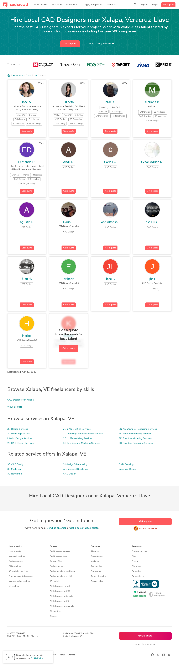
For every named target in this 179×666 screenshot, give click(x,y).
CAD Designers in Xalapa (20, 400)
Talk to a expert (100, 43)
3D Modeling (14, 469)
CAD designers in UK (59, 601)
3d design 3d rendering (75, 464)
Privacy (53, 655)
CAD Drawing (126, 464)
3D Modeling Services (18, 434)
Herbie (26, 336)
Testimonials (96, 566)
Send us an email (56, 528)
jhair (152, 279)
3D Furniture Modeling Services (135, 438)
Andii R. (68, 162)
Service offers (56, 561)
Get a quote (168, 5)
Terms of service (98, 576)
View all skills (14, 407)
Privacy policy (97, 581)
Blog (134, 556)
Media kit (95, 561)
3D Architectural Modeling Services (81, 443)
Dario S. (68, 222)
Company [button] (95, 546)
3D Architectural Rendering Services (138, 429)
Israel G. (110, 102)
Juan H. (27, 279)
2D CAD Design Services (20, 443)
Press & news (97, 556)
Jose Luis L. (152, 222)
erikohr (69, 279)
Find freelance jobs (58, 556)
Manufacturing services (19, 581)
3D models (54, 581)
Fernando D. (26, 162)
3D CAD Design (15, 464)
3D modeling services (18, 571)
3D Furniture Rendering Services (136, 443)
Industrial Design (127, 469)
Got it (10, 657)
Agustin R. (27, 222)
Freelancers (19, 76)
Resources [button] (137, 546)
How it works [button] (15, 546)
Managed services (17, 556)
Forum (135, 561)
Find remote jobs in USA (61, 576)
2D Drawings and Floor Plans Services (83, 434)
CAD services (15, 566)
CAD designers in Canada (61, 596)
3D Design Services (17, 429)
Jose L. (110, 279)
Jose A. (27, 102)
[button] (56, 4)
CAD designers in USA (60, 591)
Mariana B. (152, 102)
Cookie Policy (37, 658)
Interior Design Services (19, 438)
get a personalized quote (84, 528)
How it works (15, 551)
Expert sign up (138, 576)
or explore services (145, 644)
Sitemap (53, 616)
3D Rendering (14, 474)
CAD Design (69, 474)
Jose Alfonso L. (110, 222)
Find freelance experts (60, 551)
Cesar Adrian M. (152, 162)
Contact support (139, 551)
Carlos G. (110, 162)
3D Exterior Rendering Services (135, 434)
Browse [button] (53, 546)
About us (95, 551)
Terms (62, 655)
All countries (55, 611)
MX (29, 76)
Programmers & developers (21, 576)
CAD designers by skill (60, 586)
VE (35, 76)
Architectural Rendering (75, 469)
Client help (136, 566)
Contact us (96, 571)
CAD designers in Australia (62, 606)
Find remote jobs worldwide (62, 571)
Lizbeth (69, 102)
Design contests (16, 561)
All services (14, 586)
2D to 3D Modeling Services (77, 438)
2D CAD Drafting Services (77, 429)
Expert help (137, 571)
